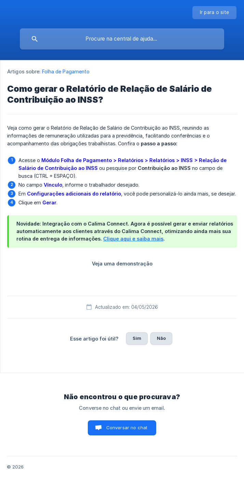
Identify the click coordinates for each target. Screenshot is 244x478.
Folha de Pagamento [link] (66, 71)
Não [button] (161, 338)
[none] (214, 12)
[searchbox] (122, 38)
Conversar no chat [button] (127, 427)
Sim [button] (137, 338)
